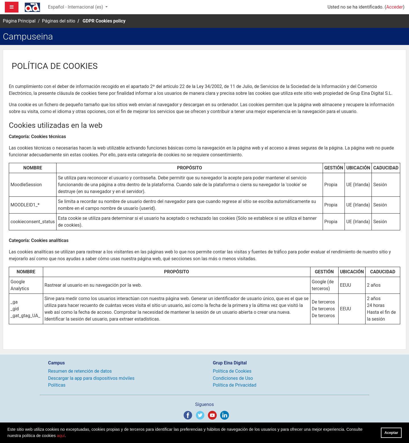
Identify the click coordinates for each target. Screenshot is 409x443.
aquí (61, 435)
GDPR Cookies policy (104, 21)
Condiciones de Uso (233, 378)
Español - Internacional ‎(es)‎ (76, 7)
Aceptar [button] (391, 432)
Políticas (56, 385)
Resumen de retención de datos (80, 371)
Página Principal (19, 21)
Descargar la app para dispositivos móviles (91, 378)
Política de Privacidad (234, 385)
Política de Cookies (232, 371)
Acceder (394, 7)
